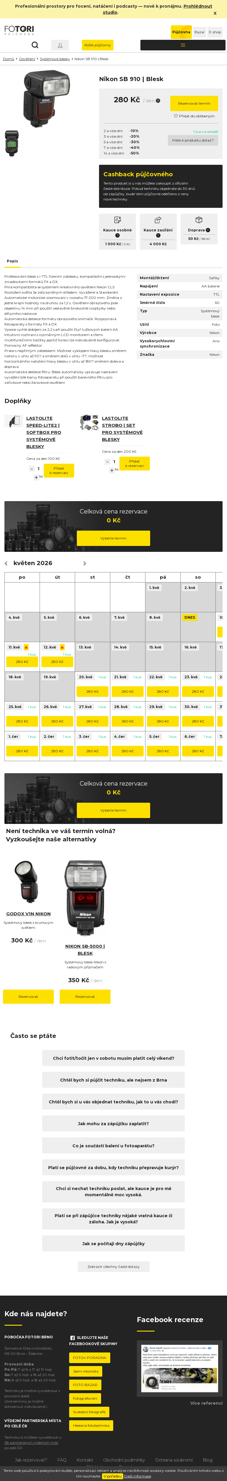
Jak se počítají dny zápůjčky (113, 1243)
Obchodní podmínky (124, 1460)
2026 (44, 563)
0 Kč (127, 244)
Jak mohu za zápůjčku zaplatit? (113, 1123)
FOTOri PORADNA (89, 1357)
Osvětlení (27, 59)
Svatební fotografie (89, 1412)
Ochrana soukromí (174, 1460)
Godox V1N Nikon (28, 913)
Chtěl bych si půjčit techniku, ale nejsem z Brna (113, 1080)
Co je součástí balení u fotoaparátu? (113, 1145)
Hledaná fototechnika (91, 1425)
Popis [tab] (12, 261)
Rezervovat (28, 996)
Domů (8, 59)
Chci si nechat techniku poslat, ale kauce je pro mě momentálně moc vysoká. (113, 1191)
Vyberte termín (113, 538)
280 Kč (22, 661)
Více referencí (206, 1403)
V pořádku (112, 1476)
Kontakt (85, 1460)
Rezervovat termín (194, 103)
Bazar (199, 32)
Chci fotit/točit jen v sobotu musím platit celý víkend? (113, 1058)
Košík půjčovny (98, 45)
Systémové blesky (55, 59)
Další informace (137, 1476)
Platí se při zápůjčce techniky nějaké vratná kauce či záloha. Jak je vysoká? (113, 1219)
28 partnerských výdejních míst (31, 1442)
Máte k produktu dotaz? (193, 140)
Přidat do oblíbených (194, 116)
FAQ (62, 1460)
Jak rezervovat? (31, 1460)
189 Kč (205, 239)
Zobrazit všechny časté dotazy (113, 1266)
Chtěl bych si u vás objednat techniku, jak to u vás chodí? (113, 1102)
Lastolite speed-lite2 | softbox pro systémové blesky (43, 432)
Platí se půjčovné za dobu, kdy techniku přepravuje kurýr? (113, 1167)
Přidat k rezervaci (59, 470)
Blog (208, 1460)
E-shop (215, 32)
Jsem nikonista (85, 1371)
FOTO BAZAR (85, 1385)
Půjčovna (181, 32)
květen (24, 563)
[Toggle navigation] (183, 45)
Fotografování (85, 1398)
